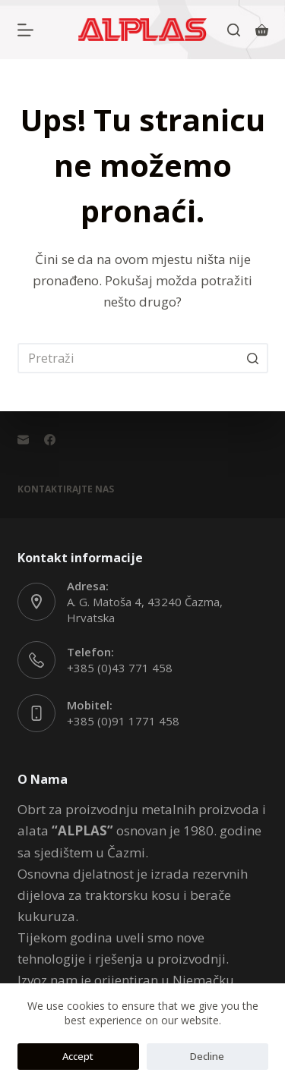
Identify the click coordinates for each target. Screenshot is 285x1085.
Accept (77, 1056)
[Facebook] (49, 439)
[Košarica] (261, 30)
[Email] (23, 439)
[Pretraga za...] (142, 358)
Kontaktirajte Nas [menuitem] (65, 489)
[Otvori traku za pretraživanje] (233, 30)
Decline (207, 1056)
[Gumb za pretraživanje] (253, 358)
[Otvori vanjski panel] (25, 30)
